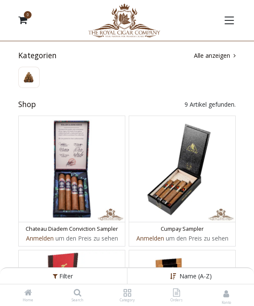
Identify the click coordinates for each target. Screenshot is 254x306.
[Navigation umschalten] (228, 20)
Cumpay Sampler (182, 229)
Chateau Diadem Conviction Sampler (72, 229)
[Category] (127, 293)
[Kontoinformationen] (226, 293)
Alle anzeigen (215, 55)
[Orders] (176, 293)
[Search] (77, 293)
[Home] (28, 293)
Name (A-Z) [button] (195, 276)
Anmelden (40, 238)
